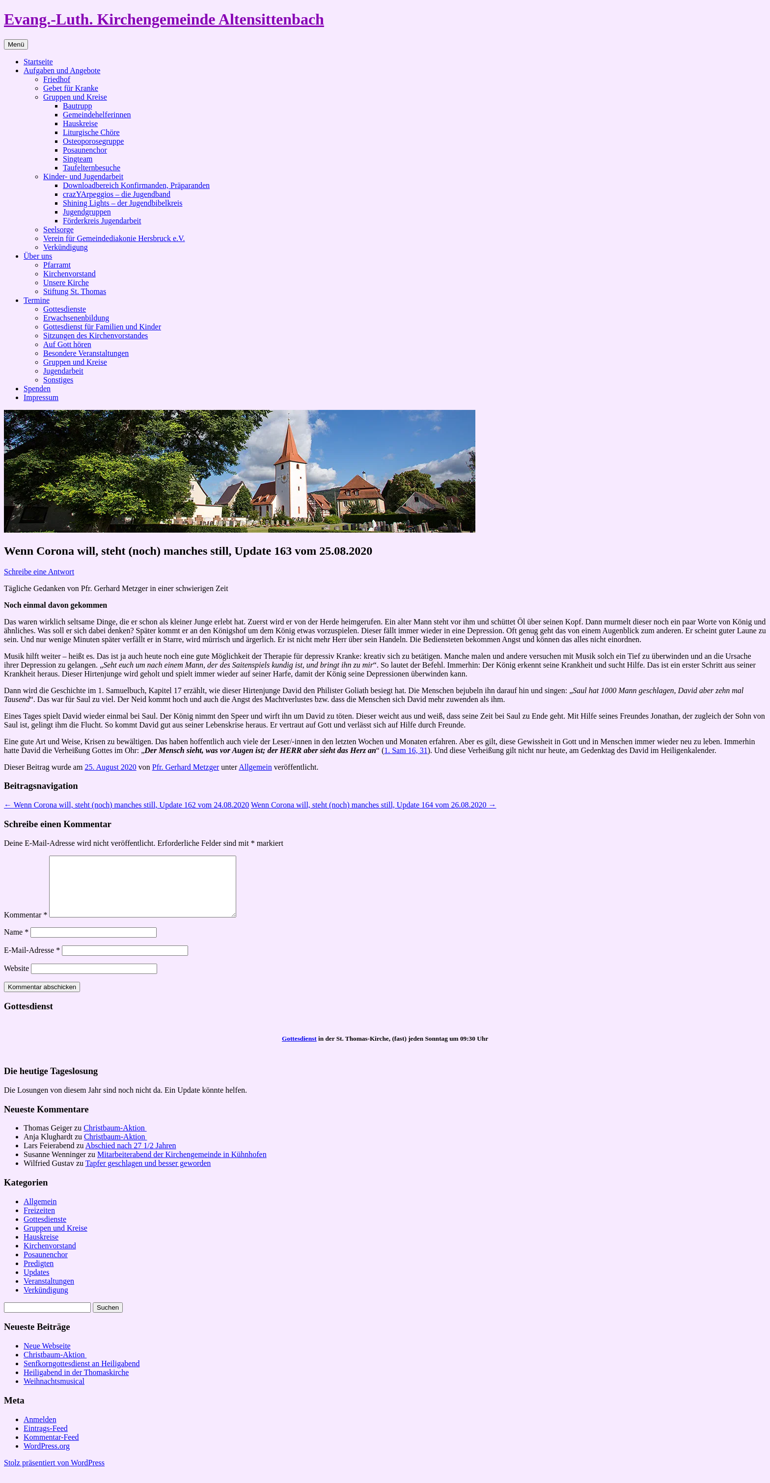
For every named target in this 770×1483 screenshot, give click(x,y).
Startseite (38, 61)
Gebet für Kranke (70, 88)
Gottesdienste (64, 309)
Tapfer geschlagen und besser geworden (148, 1175)
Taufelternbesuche (91, 167)
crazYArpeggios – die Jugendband (116, 194)
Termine (37, 300)
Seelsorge (58, 229)
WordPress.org (47, 1458)
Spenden (37, 388)
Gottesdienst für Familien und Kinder (102, 327)
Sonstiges (58, 380)
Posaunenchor (85, 150)
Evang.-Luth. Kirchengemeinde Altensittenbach (164, 19)
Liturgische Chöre (91, 132)
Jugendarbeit (63, 371)
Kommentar (25, 926)
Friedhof (56, 79)
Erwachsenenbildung (76, 318)
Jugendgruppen (87, 212)
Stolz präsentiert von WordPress (54, 1474)
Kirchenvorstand (69, 274)
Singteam (77, 159)
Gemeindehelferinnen (97, 114)
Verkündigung (65, 247)
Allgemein (255, 767)
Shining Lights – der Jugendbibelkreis (123, 203)
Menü (16, 44)
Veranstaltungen (49, 1293)
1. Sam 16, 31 (405, 750)
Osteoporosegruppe (93, 141)
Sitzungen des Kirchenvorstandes (95, 335)
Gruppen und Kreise (75, 97)
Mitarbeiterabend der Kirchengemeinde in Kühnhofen (182, 1166)
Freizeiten (39, 1222)
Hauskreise (80, 123)
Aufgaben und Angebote (62, 70)
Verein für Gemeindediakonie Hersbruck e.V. (114, 238)
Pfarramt (57, 265)
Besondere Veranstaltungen (86, 353)
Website (16, 980)
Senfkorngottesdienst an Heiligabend (81, 1375)
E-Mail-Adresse (32, 962)
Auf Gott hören (67, 344)
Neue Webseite (47, 1357)
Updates (36, 1284)
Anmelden (40, 1431)
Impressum (41, 397)
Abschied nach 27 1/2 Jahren (130, 1157)
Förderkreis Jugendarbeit (102, 220)
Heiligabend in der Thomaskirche (76, 1384)
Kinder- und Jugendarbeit (83, 176)
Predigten (39, 1275)
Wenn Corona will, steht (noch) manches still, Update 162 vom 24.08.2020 (126, 805)
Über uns (38, 256)
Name (16, 944)
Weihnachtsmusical (54, 1393)
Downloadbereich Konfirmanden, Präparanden (136, 185)
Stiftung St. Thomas (74, 291)
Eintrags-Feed (46, 1440)
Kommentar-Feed (51, 1449)
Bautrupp (77, 106)
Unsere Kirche (66, 282)
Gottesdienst (299, 1050)
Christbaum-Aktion (114, 1139)
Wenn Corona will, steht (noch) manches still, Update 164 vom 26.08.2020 (373, 805)
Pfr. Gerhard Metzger (185, 767)
